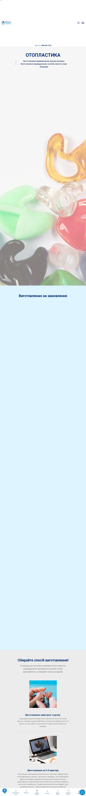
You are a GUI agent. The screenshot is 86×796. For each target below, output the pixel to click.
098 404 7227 (46, 45)
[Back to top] (4, 790)
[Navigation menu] (83, 23)
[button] (78, 23)
